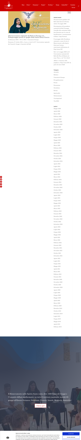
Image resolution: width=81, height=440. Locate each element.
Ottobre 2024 (57, 158)
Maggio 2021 (57, 266)
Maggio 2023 (57, 203)
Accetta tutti (71, 425)
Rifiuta (71, 432)
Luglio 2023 (57, 198)
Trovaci (73, 7)
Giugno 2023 (57, 200)
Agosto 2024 (57, 163)
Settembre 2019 (58, 313)
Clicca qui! (40, 406)
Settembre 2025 (58, 129)
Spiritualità (57, 93)
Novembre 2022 (58, 219)
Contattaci (72, 4)
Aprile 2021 (57, 269)
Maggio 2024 (57, 171)
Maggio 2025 (57, 140)
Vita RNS (56, 101)
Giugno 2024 (57, 169)
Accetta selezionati (71, 428)
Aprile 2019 (57, 324)
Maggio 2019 (57, 321)
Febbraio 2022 (58, 242)
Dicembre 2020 (58, 279)
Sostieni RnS (64, 4)
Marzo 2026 (57, 113)
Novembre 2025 (58, 124)
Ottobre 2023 (57, 190)
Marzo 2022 (57, 240)
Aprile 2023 (57, 205)
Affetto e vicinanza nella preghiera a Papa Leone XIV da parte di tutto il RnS (62, 62)
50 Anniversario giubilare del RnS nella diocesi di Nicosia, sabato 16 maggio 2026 (62, 21)
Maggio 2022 (57, 234)
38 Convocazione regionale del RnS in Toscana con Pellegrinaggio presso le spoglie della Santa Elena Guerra (28, 36)
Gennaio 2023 (57, 213)
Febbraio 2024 (58, 179)
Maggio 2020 (57, 298)
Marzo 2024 (57, 177)
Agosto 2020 (57, 290)
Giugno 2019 (57, 319)
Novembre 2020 (58, 282)
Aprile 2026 (57, 111)
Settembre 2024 (58, 161)
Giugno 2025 (57, 137)
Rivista (56, 90)
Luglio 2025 (57, 135)
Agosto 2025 (57, 132)
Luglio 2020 (57, 292)
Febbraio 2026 (58, 116)
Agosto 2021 (57, 258)
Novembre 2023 (58, 187)
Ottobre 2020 (57, 284)
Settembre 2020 (58, 287)
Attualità (56, 72)
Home (23, 4)
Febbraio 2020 (58, 305)
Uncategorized (58, 98)
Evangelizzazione (58, 80)
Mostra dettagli (63, 437)
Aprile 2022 (57, 237)
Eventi (28, 4)
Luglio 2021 (57, 261)
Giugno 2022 (57, 232)
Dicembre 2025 (58, 121)
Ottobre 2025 (57, 127)
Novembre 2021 (58, 250)
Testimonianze (58, 95)
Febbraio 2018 (58, 326)
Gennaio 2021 (57, 276)
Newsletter (57, 88)
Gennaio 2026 (57, 119)
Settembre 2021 (58, 255)
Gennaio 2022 (57, 245)
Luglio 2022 (57, 229)
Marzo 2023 (57, 208)
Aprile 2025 (57, 142)
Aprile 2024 (57, 174)
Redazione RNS (14, 39)
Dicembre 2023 (58, 184)
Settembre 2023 (58, 192)
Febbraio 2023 (58, 211)
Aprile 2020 (57, 300)
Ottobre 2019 (57, 311)
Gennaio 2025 (57, 150)
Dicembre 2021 (58, 248)
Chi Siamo (50, 4)
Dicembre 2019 (58, 308)
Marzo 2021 (57, 271)
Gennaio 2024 (57, 182)
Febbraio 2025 (58, 148)
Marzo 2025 (57, 145)
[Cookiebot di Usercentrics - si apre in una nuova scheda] (8, 438)
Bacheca (56, 74)
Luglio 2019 (57, 316)
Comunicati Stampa (33, 39)
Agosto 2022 (57, 227)
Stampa (57, 4)
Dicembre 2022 (58, 216)
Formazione (35, 4)
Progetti (43, 4)
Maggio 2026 (57, 108)
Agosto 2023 (57, 195)
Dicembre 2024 (58, 153)
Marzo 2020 (57, 303)
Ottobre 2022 (57, 221)
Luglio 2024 (57, 166)
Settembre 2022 (58, 224)
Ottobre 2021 (57, 253)
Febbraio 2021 (58, 274)
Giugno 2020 (57, 295)
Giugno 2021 (57, 263)
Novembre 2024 (58, 156)
